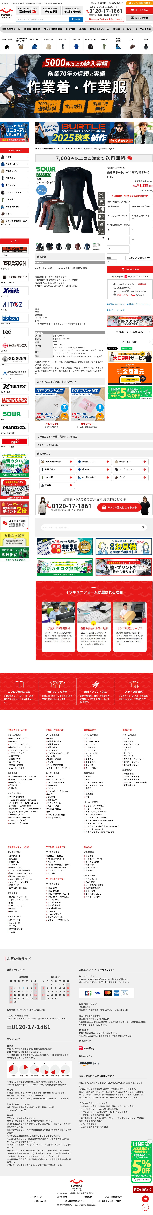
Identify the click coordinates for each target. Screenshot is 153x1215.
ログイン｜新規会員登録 (139, 3)
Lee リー (15, 333)
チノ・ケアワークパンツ (19, 744)
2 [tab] (91, 146)
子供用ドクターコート (56, 867)
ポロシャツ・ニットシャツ (20, 747)
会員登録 (88, 870)
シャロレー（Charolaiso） (20, 805)
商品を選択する (143, 1189)
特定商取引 (89, 864)
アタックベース (15, 374)
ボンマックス (14, 920)
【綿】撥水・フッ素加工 (57, 896)
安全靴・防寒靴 (10, 207)
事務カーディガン (130, 762)
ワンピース (89, 750)
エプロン (88, 759)
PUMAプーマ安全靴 (15, 442)
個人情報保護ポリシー (75, 1201)
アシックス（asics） (17, 820)
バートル (15, 250)
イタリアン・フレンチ (18, 899)
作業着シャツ (9, 171)
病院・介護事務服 (130, 776)
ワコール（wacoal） (94, 829)
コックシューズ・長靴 (18, 882)
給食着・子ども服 (122, 29)
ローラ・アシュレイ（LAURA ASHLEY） (102, 826)
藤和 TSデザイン (15, 264)
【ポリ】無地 (52, 899)
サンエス (15, 346)
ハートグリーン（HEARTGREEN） (23, 802)
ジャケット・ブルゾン (18, 738)
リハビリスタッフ (16, 782)
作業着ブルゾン (10, 164)
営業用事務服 (128, 785)
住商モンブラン (15, 928)
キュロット (128, 753)
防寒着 (6, 157)
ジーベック (15, 291)
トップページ (36, 1196)
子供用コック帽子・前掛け (58, 864)
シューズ (88, 764)
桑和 (15, 415)
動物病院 (88, 794)
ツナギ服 (7, 200)
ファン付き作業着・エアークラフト (14, 222)
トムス (11, 931)
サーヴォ (12, 925)
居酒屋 (11, 908)
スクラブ (88, 738)
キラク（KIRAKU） (17, 796)
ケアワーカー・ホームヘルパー (22, 776)
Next (149, 134)
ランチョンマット (54, 917)
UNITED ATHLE (53, 808)
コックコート (14, 855)
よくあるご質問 (98, 3)
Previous (38, 134)
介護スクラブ (14, 759)
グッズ (6, 214)
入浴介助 (12, 788)
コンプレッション (11, 192)
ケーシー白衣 (90, 753)
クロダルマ (15, 360)
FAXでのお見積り (92, 887)
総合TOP (88, 847)
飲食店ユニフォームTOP (18, 847)
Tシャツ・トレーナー (18, 750)
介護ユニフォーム (11, 29)
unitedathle (15, 401)
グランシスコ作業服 (15, 428)
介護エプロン (14, 756)
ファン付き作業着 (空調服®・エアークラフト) (58, 766)
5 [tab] (97, 146)
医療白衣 (70, 29)
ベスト (126, 738)
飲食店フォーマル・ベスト (20, 873)
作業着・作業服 (32, 29)
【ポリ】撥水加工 (54, 905)
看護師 (87, 776)
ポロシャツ (8, 185)
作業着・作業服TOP (55, 729)
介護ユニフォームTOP (17, 729)
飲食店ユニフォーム (99, 28)
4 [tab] (95, 146)
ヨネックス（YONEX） (18, 823)
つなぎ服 (47, 477)
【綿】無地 (51, 887)
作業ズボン (8, 178)
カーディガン (14, 762)
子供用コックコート (55, 858)
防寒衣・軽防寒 (15, 764)
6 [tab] (99, 146)
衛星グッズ (13, 885)
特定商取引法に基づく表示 (109, 1201)
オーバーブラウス (130, 744)
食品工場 (12, 911)
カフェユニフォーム (17, 896)
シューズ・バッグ (16, 767)
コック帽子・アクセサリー (20, 879)
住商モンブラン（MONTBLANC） (23, 811)
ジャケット (89, 747)
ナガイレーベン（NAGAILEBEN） (99, 820)
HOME (37, 148)
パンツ (88, 756)
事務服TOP (127, 729)
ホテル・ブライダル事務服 (134, 782)
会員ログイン (90, 867)
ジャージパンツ (15, 741)
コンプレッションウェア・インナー (68, 148)
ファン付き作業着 (53, 29)
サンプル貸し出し (92, 893)
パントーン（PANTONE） (96, 817)
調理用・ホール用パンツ (19, 876)
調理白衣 (12, 858)
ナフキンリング (53, 914)
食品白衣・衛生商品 (17, 888)
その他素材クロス (54, 908)
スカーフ (50, 861)
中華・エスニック (16, 905)
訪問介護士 (13, 785)
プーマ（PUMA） (54, 817)
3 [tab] (93, 146)
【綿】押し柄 (52, 890)
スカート (127, 747)
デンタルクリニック (93, 785)
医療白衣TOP (90, 729)
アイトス (15, 305)
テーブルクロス (143, 29)
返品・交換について (114, 1196)
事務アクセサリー (130, 764)
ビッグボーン (15, 319)
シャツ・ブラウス (16, 867)
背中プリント (87, 423)
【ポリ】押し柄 (53, 902)
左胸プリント (52, 423)
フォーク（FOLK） (17, 814)
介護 (86, 797)
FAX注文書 (89, 882)
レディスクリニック (93, 782)
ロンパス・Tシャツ (55, 870)
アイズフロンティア (15, 278)
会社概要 (88, 855)
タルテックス (15, 387)
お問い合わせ (90, 879)
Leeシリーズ (14, 923)
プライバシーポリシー (94, 858)
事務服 (82, 29)
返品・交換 (89, 890)
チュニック (89, 744)
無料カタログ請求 (92, 896)
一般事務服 (128, 773)
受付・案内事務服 (130, 779)
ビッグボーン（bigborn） (58, 791)
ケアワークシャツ (16, 753)
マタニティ (89, 762)
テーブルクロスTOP (54, 879)
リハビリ (88, 791)
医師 (86, 779)
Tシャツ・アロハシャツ (19, 870)
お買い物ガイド (115, 3)
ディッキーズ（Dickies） (19, 817)
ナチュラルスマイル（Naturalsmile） (25, 808)
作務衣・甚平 (14, 861)
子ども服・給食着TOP (56, 847)
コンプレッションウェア (57, 753)
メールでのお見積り (93, 885)
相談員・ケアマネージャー (20, 779)
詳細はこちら (106, 969)
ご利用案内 (62, 1196)
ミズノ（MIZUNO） (93, 823)
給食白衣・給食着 (54, 855)
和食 (10, 902)
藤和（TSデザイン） (55, 779)
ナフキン (50, 911)
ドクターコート (91, 741)
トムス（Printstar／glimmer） (22, 799)
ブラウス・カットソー (132, 759)
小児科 (87, 788)
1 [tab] (89, 146)
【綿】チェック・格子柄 (57, 893)
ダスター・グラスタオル (57, 920)
